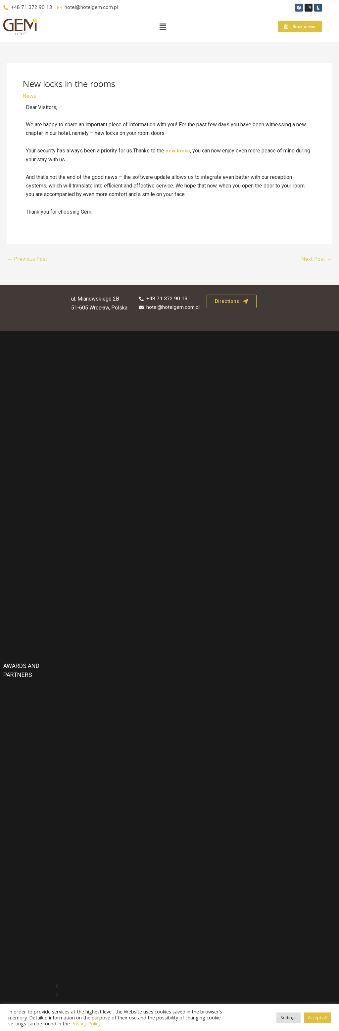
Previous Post (27, 259)
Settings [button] (288, 1017)
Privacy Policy (86, 1023)
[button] (162, 27)
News (29, 96)
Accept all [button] (317, 1017)
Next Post (316, 259)
